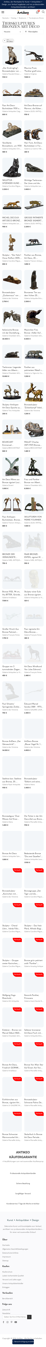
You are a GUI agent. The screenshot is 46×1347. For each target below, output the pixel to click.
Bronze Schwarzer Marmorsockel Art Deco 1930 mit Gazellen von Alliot (10, 1136)
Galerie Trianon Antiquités (34, 261)
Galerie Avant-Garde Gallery (35, 1001)
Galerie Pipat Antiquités (11, 785)
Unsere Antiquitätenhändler (12, 1284)
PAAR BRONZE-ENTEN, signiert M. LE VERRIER (34, 556)
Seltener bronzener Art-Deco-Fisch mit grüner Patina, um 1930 (32, 1032)
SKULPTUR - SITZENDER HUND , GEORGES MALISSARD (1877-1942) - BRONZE (11, 182)
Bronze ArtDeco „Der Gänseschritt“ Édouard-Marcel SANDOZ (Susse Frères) (11, 743)
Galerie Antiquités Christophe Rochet (16, 149)
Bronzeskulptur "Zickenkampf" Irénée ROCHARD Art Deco (33, 406)
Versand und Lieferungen (11, 1280)
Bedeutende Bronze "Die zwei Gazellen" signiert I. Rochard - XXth (32, 855)
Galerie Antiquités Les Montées (14, 224)
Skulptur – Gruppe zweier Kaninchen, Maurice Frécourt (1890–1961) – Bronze (11, 962)
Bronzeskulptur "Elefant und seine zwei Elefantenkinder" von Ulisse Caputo (33, 780)
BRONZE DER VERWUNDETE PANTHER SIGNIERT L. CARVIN (11, 556)
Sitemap (5, 1261)
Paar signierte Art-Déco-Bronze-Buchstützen (32, 631)
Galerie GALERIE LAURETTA (35, 710)
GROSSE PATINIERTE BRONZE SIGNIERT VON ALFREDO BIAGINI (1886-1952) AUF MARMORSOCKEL (33, 219)
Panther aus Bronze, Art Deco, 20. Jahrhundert (33, 257)
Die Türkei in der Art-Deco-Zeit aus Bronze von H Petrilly (33, 818)
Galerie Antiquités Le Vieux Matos (15, 672)
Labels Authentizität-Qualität (13, 1276)
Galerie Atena (29, 785)
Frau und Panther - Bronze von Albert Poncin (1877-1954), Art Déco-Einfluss (32, 481)
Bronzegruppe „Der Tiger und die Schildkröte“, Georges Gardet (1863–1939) (33, 892)
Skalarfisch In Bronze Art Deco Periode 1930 (33, 1136)
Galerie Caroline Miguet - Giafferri (15, 186)
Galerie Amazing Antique (33, 966)
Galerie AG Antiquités (10, 1001)
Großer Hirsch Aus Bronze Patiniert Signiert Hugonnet (10, 631)
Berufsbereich (7, 1299)
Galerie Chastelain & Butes (12, 336)
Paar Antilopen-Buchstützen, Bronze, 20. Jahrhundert (11, 518)
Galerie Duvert (7, 485)
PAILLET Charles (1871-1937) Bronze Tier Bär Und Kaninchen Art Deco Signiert (33, 444)
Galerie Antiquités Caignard (12, 111)
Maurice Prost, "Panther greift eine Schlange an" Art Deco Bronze (32, 70)
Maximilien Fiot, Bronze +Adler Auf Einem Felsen (32, 331)
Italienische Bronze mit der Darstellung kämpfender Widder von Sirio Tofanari (11, 331)
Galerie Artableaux (9, 598)
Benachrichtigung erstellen (23, 1342)
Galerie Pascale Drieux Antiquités (14, 74)
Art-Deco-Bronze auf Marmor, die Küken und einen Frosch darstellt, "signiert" (33, 107)
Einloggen (6, 1287)
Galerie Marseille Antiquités (34, 822)
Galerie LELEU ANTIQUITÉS (35, 111)
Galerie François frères (11, 635)
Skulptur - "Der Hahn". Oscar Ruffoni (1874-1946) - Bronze (12, 257)
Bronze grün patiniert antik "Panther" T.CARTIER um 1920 (33, 962)
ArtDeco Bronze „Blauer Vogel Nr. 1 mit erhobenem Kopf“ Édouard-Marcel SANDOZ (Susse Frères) (33, 743)
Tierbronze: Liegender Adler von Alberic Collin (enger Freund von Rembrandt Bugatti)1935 (11, 369)
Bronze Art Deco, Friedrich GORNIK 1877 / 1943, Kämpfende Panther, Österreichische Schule (11, 1066)
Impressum (6, 1257)
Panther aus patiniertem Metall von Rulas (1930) (34, 369)
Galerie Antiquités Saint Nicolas (14, 856)
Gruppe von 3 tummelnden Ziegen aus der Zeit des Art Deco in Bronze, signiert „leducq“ (11, 668)
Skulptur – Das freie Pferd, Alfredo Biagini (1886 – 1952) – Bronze (33, 927)
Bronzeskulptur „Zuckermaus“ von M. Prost (11, 294)
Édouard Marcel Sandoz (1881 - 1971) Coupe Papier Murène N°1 (33, 705)
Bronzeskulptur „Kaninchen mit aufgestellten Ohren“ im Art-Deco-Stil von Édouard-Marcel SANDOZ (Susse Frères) (11, 892)
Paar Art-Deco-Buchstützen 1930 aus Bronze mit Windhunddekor (11, 107)
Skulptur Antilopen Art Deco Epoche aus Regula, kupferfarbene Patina (11, 406)
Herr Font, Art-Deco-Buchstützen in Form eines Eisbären (33, 144)
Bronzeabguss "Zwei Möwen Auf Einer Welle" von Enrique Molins (10, 818)
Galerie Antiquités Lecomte (34, 859)
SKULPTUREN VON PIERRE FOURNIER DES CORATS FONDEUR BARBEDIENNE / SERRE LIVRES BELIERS (33, 518)
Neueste (7, 32)
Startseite (6, 1245)
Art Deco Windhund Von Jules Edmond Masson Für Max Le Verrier (33, 668)
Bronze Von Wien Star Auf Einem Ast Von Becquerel (33, 1066)
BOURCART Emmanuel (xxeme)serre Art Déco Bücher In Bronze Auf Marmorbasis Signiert (12, 444)
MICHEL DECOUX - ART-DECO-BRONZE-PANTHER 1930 (11, 219)
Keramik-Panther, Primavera (31, 996)
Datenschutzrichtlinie (10, 1253)
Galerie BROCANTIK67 (11, 448)
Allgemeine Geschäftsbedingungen (15, 1249)
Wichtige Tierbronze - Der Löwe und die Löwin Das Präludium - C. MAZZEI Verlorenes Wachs (33, 182)
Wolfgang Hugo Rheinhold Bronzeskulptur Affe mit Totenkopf (10, 997)
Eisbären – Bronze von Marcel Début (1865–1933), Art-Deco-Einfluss (11, 1032)
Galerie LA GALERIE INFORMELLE (15, 1106)
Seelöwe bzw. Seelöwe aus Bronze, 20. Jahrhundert (11, 780)
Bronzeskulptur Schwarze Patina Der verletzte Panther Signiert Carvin (33, 1101)
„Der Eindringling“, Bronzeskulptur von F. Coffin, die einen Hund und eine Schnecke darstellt (11, 70)
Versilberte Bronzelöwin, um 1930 (12, 144)
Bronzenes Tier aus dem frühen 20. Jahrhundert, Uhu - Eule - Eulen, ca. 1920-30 (34, 294)
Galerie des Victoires (10, 298)
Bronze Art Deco (9, 854)
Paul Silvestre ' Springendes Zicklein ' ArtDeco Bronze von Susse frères (11, 705)
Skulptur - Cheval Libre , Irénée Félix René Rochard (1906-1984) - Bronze (11, 927)
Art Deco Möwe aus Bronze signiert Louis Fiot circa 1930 (11, 481)
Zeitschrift (6, 1310)
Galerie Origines (30, 74)
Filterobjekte (31, 32)
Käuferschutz (7, 1272)
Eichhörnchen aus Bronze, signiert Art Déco (10, 1101)
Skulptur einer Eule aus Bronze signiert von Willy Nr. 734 (32, 593)
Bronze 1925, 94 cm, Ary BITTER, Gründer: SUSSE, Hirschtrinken (11, 593)
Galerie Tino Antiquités (11, 411)
